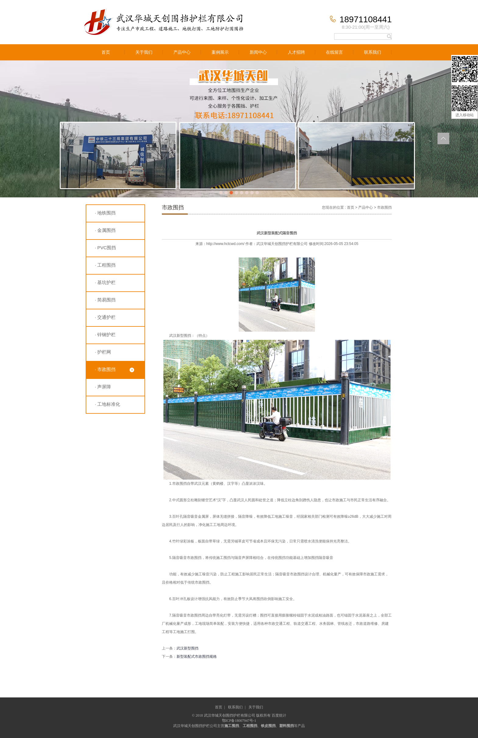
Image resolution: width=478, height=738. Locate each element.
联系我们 (372, 52)
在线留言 (334, 52)
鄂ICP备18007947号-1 (239, 720)
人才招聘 (296, 52)
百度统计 (279, 715)
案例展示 (220, 52)
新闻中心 (258, 52)
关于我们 (143, 52)
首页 (106, 52)
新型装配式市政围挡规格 (197, 656)
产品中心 (182, 52)
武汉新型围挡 (187, 648)
